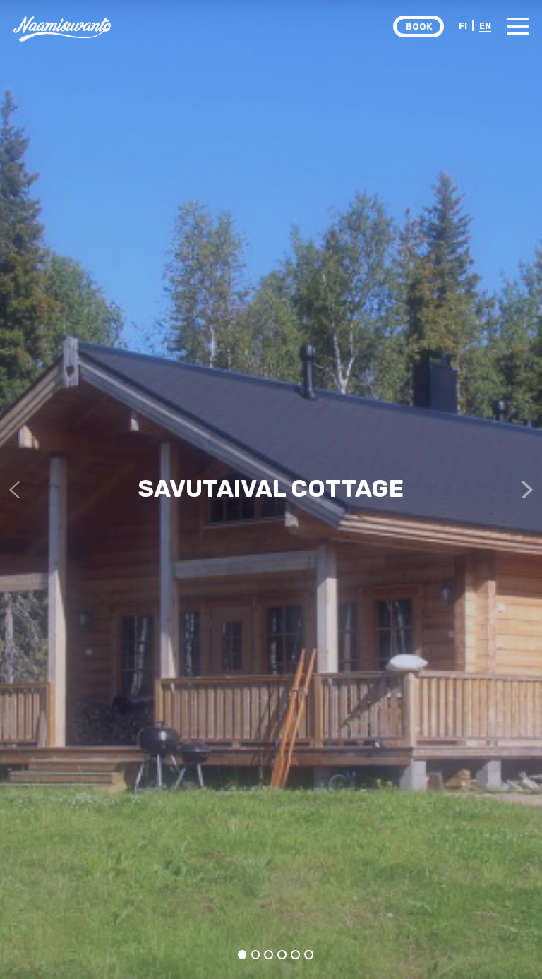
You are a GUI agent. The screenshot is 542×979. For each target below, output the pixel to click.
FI (463, 25)
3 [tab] (269, 954)
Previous (18, 489)
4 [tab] (282, 954)
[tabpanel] (271, 489)
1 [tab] (242, 954)
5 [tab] (295, 954)
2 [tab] (255, 954)
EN (485, 25)
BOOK (419, 26)
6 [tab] (308, 954)
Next (524, 489)
